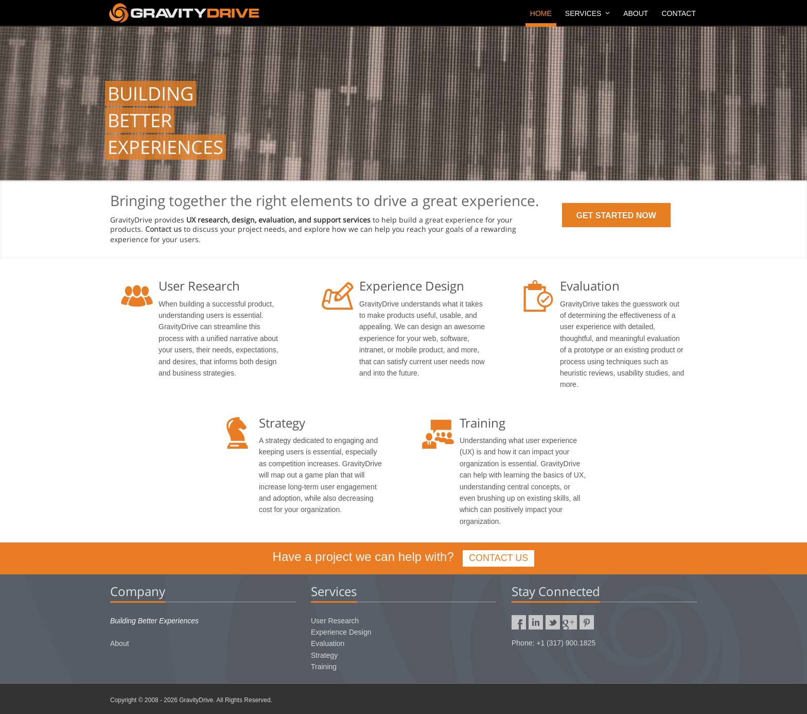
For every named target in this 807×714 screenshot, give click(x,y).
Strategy (324, 655)
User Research (335, 621)
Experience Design (341, 632)
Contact (678, 13)
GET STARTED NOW (616, 215)
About (635, 13)
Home (541, 13)
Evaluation (327, 643)
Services (587, 13)
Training (324, 666)
